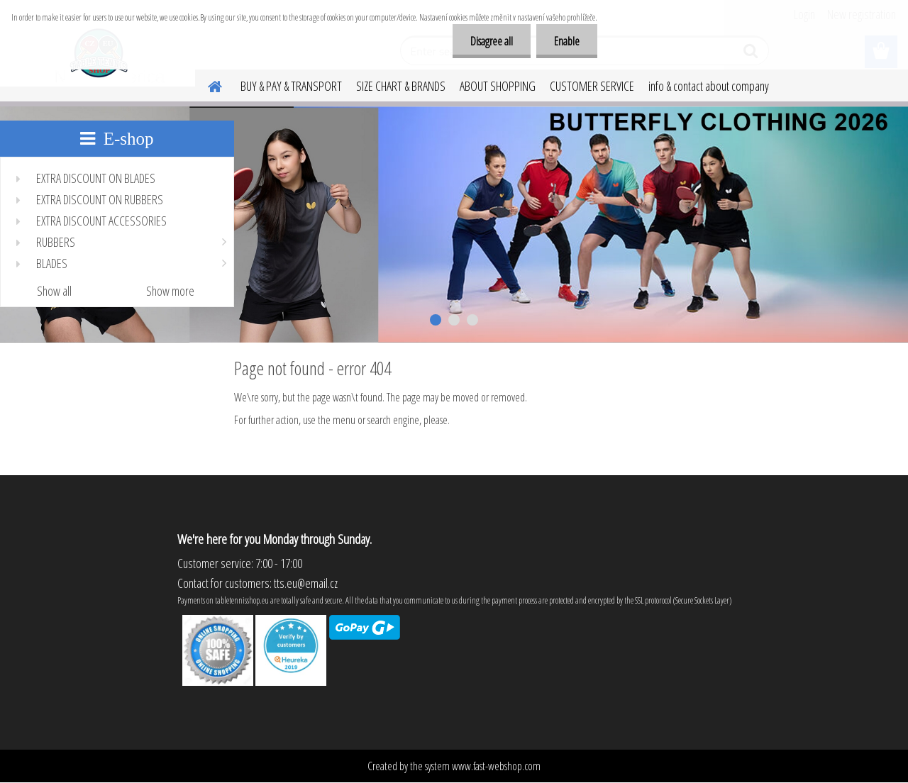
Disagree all (491, 41)
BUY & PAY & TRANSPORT (291, 85)
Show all (54, 290)
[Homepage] (206, 84)
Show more (170, 290)
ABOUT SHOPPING (498, 85)
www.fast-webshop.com (496, 766)
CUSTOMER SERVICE (592, 85)
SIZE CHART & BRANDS (400, 85)
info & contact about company (708, 85)
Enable (567, 41)
